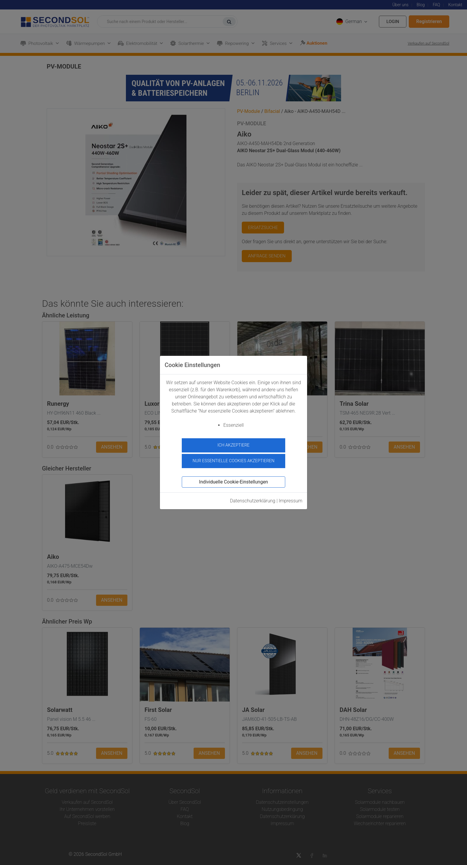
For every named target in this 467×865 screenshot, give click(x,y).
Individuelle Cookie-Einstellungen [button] (233, 482)
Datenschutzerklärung (252, 501)
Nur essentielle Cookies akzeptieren (233, 460)
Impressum (290, 501)
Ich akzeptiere (234, 445)
